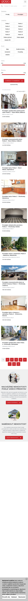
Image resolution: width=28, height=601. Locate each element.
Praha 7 (7, 31)
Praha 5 (7, 29)
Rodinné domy (20, 49)
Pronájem (20, 14)
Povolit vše (6, 597)
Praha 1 (7, 23)
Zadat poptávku (12, 402)
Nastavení (22, 597)
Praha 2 (20, 23)
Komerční (7, 52)
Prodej (7, 14)
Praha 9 (7, 34)
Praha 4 (20, 26)
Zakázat (14, 597)
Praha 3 (7, 26)
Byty (7, 49)
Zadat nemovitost (12, 437)
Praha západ (20, 37)
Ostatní (7, 54)
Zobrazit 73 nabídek (12, 80)
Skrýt (24, 6)
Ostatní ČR (7, 40)
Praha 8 (20, 31)
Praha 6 (20, 29)
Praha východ (7, 37)
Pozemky (20, 52)
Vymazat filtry (14, 84)
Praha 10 (20, 34)
